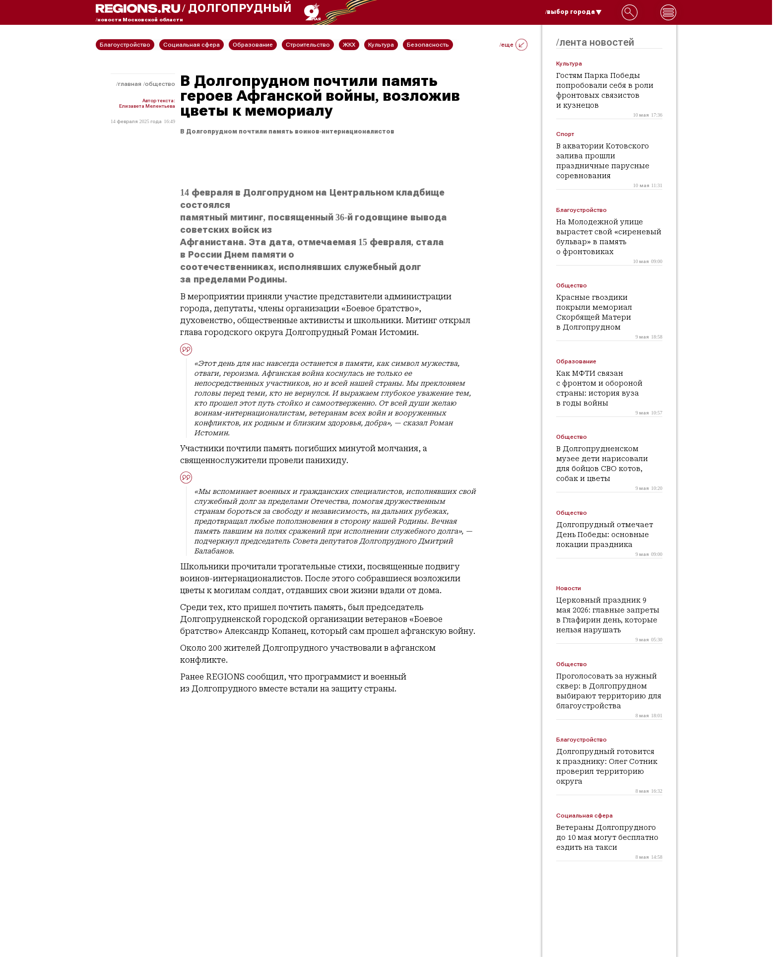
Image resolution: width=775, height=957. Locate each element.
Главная (129, 83)
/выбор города (573, 11)
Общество (160, 83)
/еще (513, 45)
